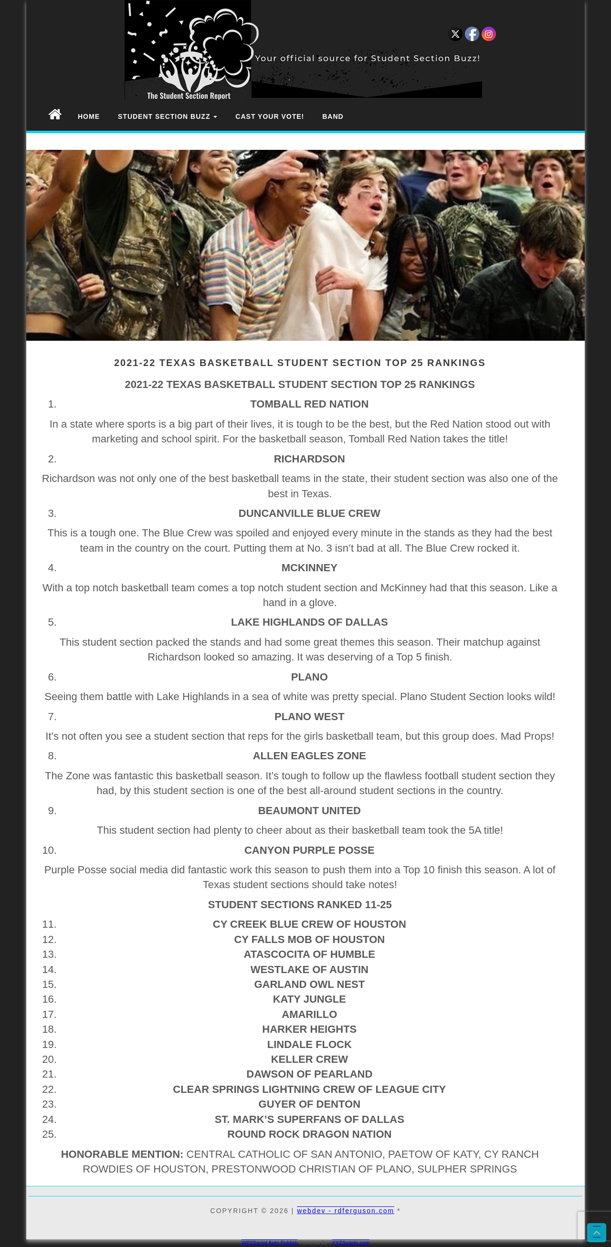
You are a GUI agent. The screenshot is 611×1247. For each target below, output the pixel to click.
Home (89, 116)
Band (332, 116)
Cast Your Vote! (269, 116)
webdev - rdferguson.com (345, 1211)
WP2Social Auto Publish (270, 1243)
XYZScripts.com (350, 1243)
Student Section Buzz (167, 116)
